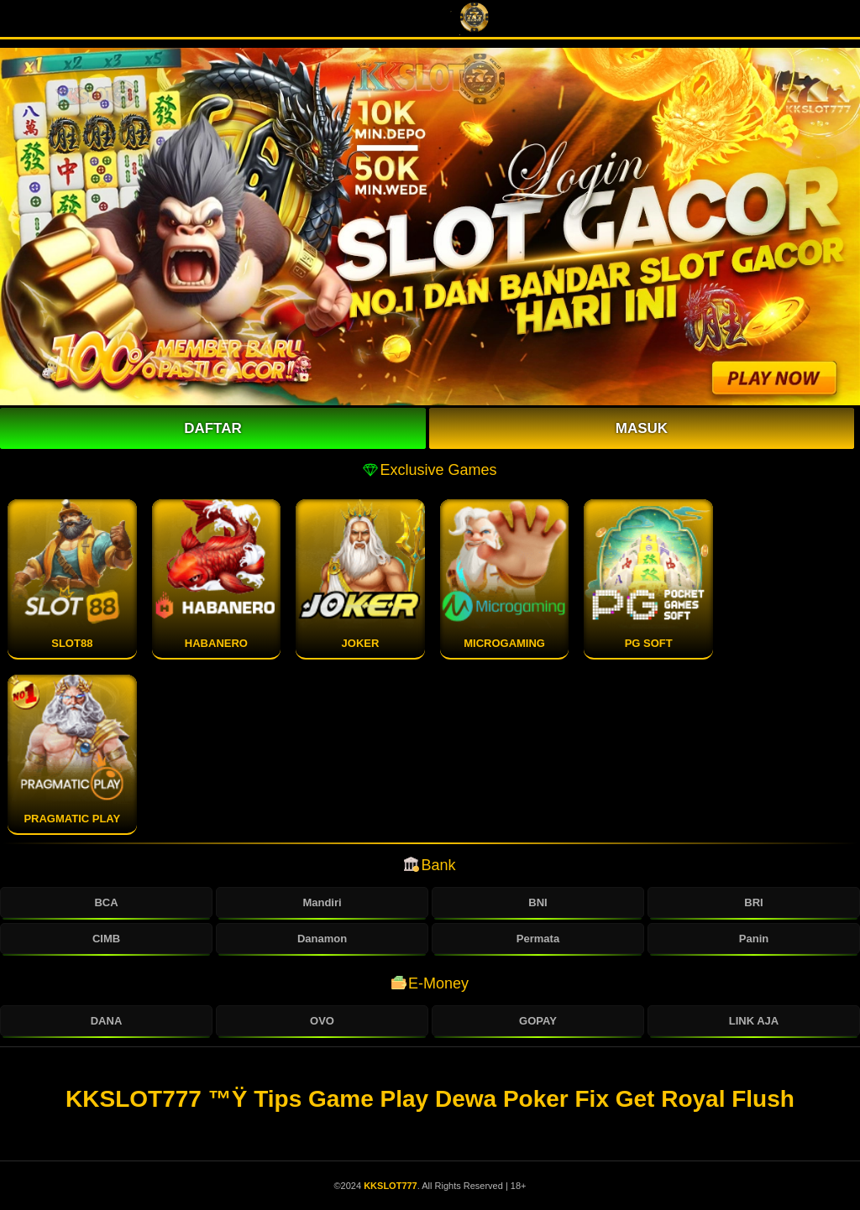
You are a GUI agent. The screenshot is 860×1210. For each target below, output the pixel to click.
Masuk (642, 428)
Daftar (213, 428)
